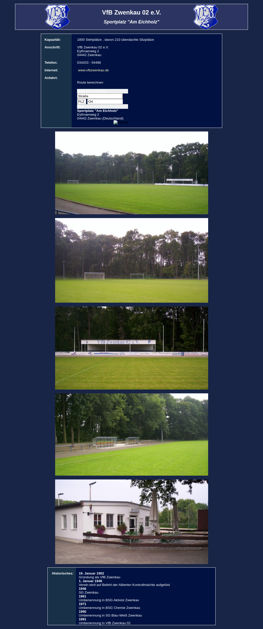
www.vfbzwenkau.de (93, 70)
